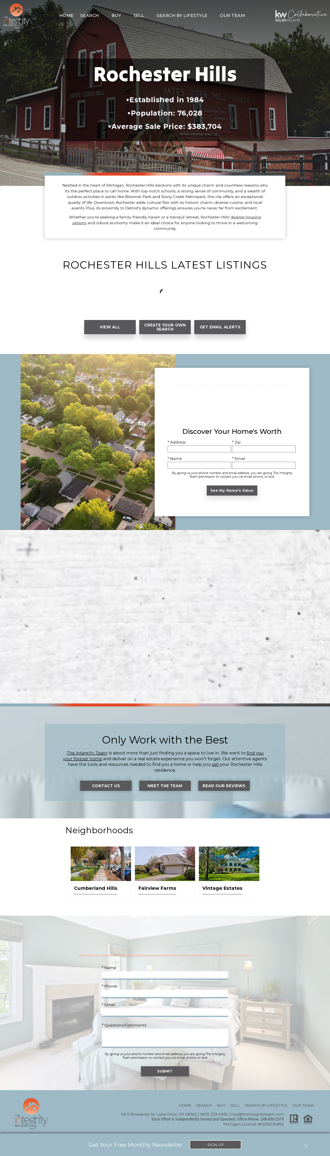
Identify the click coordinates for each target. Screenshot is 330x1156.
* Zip (236, 442)
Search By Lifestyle (266, 1105)
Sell (235, 1105)
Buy (221, 1105)
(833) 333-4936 (214, 1114)
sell (215, 764)
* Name (175, 458)
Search (204, 1105)
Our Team (303, 1105)
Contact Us (106, 786)
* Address (177, 442)
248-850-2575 (272, 1119)
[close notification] (305, 1144)
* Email (238, 458)
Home (66, 15)
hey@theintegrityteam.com (257, 1114)
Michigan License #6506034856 (253, 1124)
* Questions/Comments (124, 1025)
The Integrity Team (87, 753)
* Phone (109, 986)
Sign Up (216, 1144)
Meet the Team (165, 786)
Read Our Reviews (224, 786)
